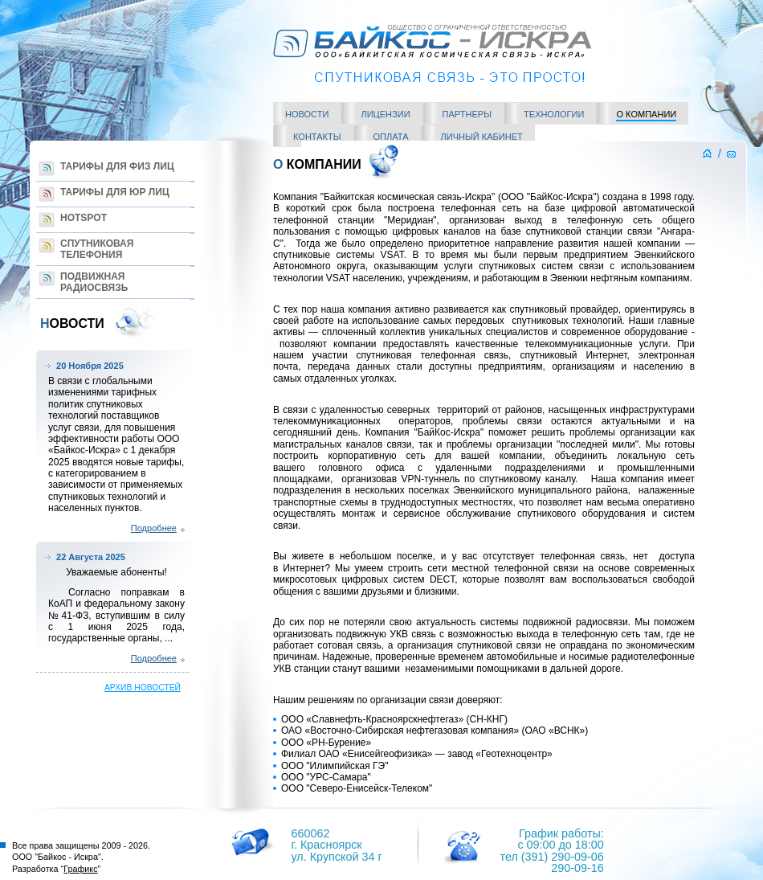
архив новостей (142, 687)
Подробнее (154, 528)
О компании (646, 114)
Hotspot (83, 217)
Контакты (317, 136)
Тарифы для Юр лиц (114, 192)
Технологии (554, 114)
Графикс (80, 869)
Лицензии (385, 114)
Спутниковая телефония (96, 249)
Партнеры (467, 114)
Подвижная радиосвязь (94, 282)
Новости (306, 114)
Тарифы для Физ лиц (117, 166)
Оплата (391, 136)
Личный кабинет (482, 136)
